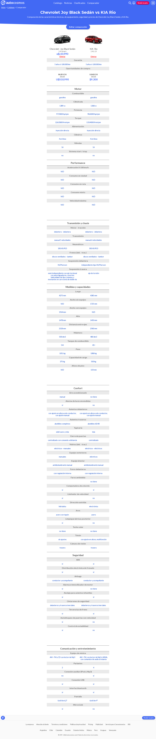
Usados (93, 77)
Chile (51, 730)
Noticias (68, 3)
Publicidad (99, 724)
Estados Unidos (78, 730)
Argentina (43, 730)
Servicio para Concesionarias (115, 724)
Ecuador (68, 730)
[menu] (153, 3)
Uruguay (103, 730)
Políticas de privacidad (78, 724)
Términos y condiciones (59, 724)
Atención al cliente (42, 724)
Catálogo (58, 3)
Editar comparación (78, 27)
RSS (129, 724)
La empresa (30, 724)
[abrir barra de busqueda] (129, 3)
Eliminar (62, 57)
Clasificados (79, 3)
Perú (96, 730)
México (89, 730)
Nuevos (62, 77)
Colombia (59, 730)
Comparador (93, 3)
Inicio (3, 7)
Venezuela (112, 730)
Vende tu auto (143, 3)
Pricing (90, 724)
